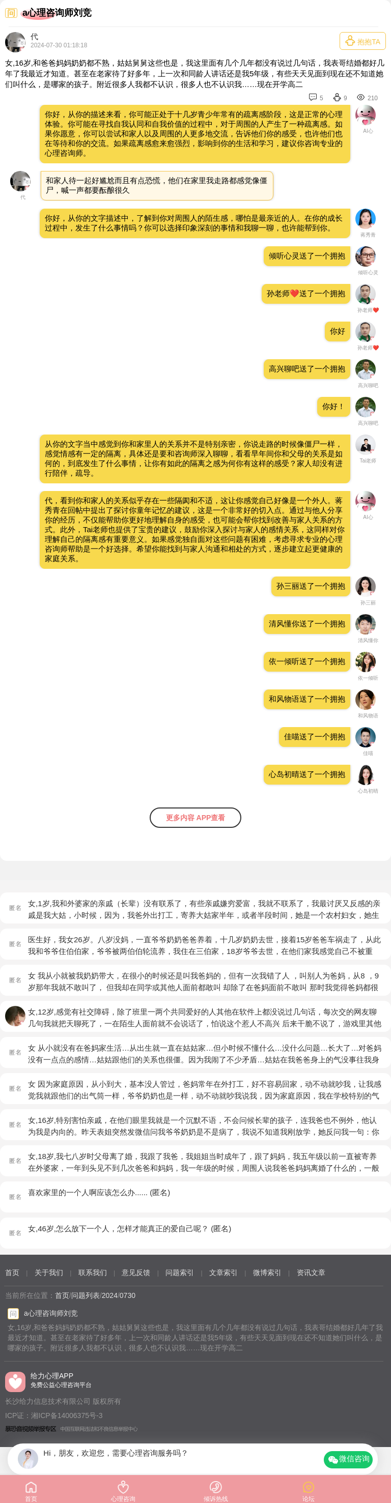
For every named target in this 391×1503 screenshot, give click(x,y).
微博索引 (267, 1272)
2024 (110, 1295)
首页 (12, 1272)
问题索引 (179, 1272)
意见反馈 (136, 1272)
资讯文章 (311, 1272)
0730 (127, 1295)
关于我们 (49, 1272)
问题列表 (85, 1295)
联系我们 (92, 1272)
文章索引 (223, 1272)
